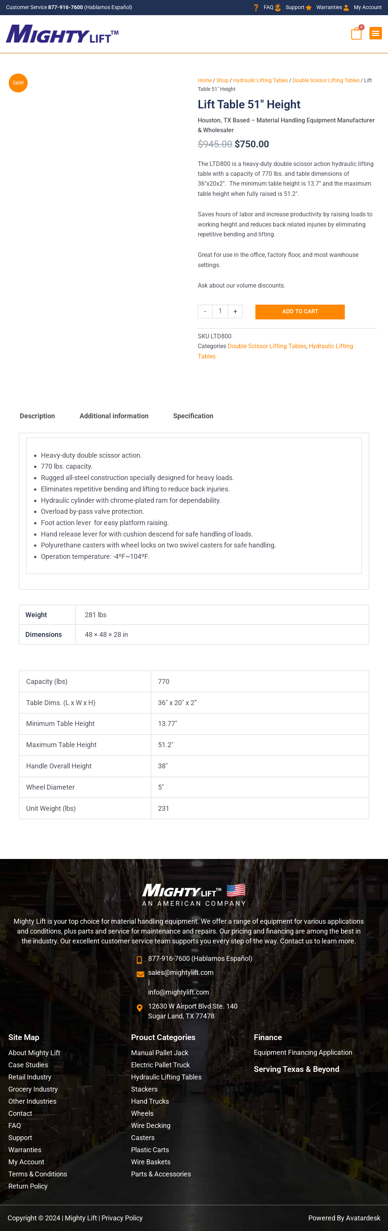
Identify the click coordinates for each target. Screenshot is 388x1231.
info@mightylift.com (178, 992)
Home (205, 80)
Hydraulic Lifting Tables (260, 80)
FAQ (14, 1125)
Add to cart (300, 311)
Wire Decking (151, 1125)
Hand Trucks (150, 1101)
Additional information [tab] (114, 416)
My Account (26, 1162)
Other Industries (32, 1101)
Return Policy (28, 1186)
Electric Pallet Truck (160, 1065)
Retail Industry (30, 1077)
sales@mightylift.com (181, 972)
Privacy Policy (122, 1218)
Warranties (24, 1150)
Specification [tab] (193, 416)
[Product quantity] (220, 311)
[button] (375, 33)
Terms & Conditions (37, 1174)
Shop (222, 80)
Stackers (144, 1089)
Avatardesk (363, 1218)
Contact (20, 1113)
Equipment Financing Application (303, 1052)
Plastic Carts (150, 1150)
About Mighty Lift (34, 1053)
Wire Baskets (151, 1162)
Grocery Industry (33, 1089)
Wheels (142, 1113)
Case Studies (28, 1065)
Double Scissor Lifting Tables (326, 80)
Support (20, 1138)
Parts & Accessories (161, 1174)
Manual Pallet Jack (159, 1053)
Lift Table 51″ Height (249, 104)
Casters (143, 1138)
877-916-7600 (65, 7)
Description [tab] (37, 416)
